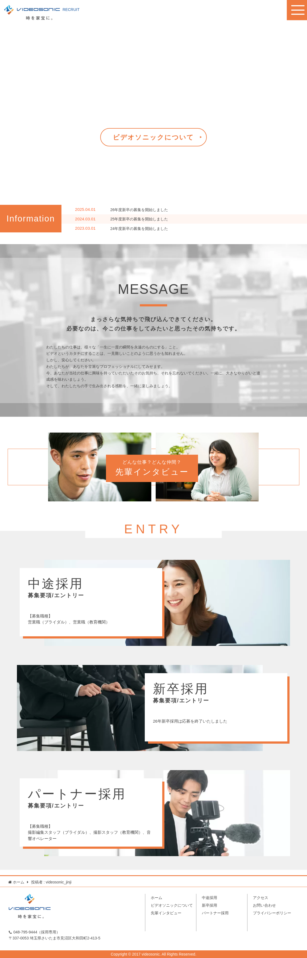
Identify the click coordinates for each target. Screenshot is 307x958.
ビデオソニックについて (153, 137)
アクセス (260, 897)
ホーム (156, 897)
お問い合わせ (264, 905)
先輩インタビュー (166, 913)
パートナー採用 (215, 913)
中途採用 (209, 897)
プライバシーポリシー (272, 913)
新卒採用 (209, 905)
